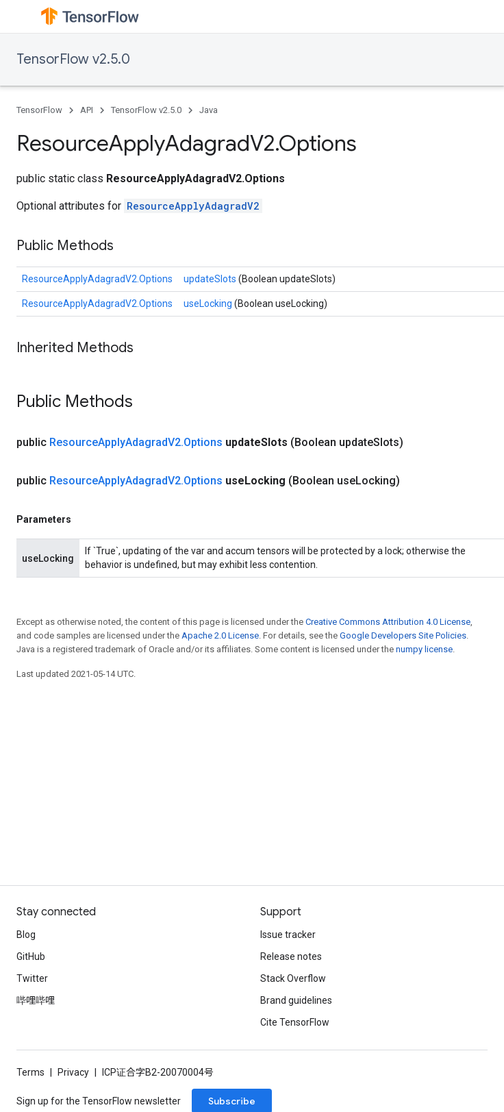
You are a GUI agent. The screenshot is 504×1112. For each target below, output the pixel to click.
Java (208, 110)
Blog (26, 934)
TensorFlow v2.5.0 (73, 59)
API (86, 110)
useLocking (209, 303)
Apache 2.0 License (220, 635)
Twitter (32, 978)
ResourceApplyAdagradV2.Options (97, 278)
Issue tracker (288, 934)
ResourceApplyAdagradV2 (193, 205)
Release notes (291, 956)
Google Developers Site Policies (403, 635)
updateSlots (211, 278)
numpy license (424, 649)
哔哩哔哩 (35, 1000)
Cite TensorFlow (294, 1022)
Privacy (73, 1072)
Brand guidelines (296, 1000)
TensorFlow (39, 110)
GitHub (30, 956)
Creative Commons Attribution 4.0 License (387, 622)
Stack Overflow (293, 978)
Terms (30, 1072)
